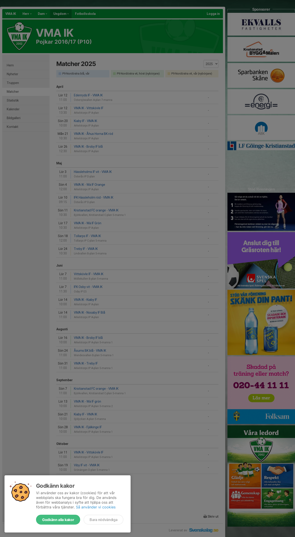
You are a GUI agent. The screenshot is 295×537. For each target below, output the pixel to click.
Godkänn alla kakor (58, 519)
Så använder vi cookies (96, 507)
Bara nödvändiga (103, 519)
